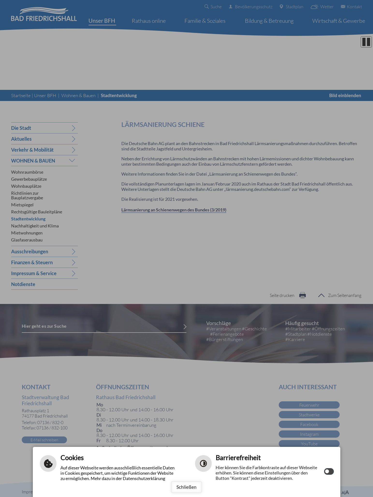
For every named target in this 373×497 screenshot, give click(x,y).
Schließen (186, 487)
